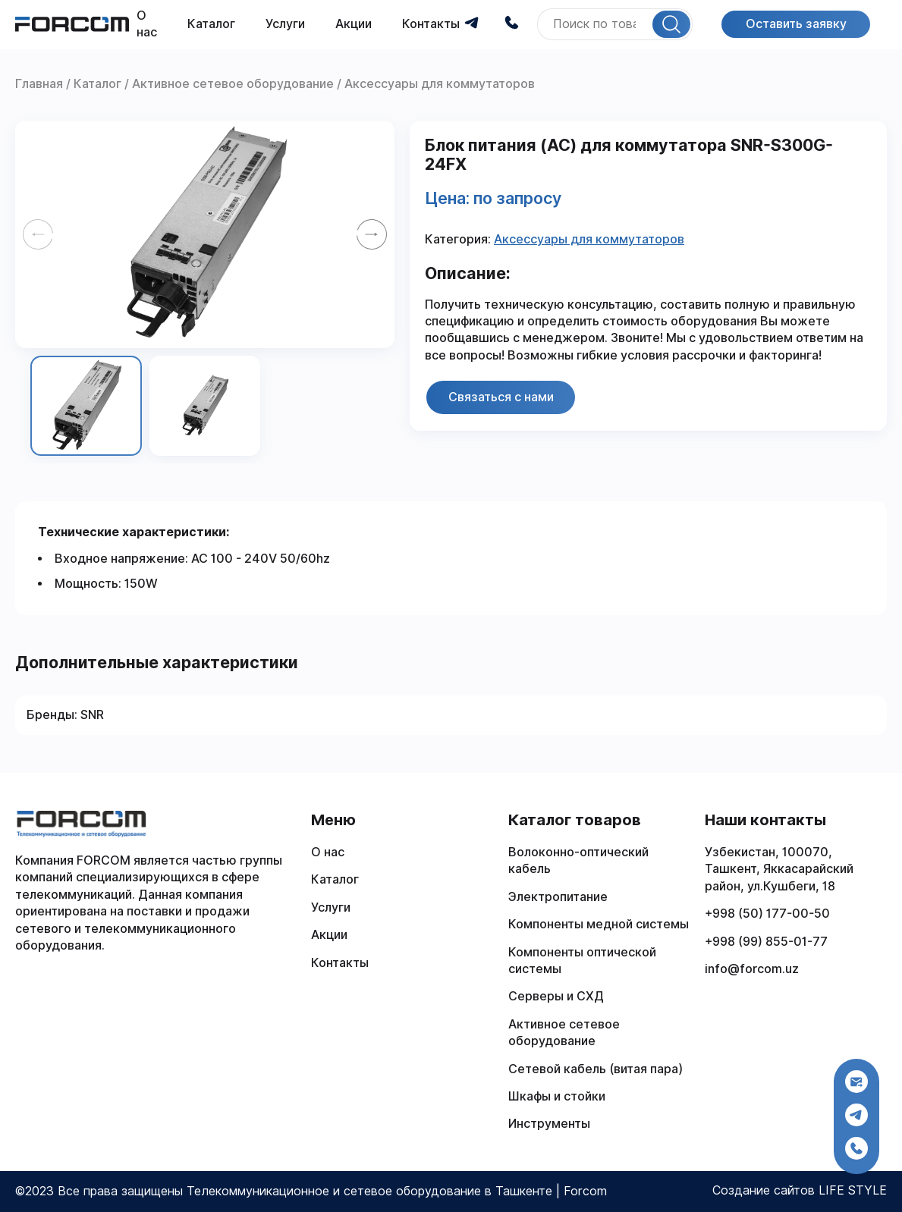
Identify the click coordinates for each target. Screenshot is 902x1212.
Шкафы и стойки (556, 1096)
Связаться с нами (501, 397)
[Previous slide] (38, 234)
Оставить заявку (796, 24)
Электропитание (558, 897)
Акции (353, 24)
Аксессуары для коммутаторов (589, 239)
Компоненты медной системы (598, 924)
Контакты (431, 24)
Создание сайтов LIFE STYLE (799, 1190)
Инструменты (549, 1123)
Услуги (285, 24)
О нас (327, 852)
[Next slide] (372, 234)
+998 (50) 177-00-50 (767, 913)
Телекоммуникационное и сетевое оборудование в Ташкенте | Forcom (397, 1191)
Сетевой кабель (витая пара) (595, 1069)
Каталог (211, 24)
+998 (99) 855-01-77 (766, 941)
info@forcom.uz (752, 969)
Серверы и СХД (556, 996)
